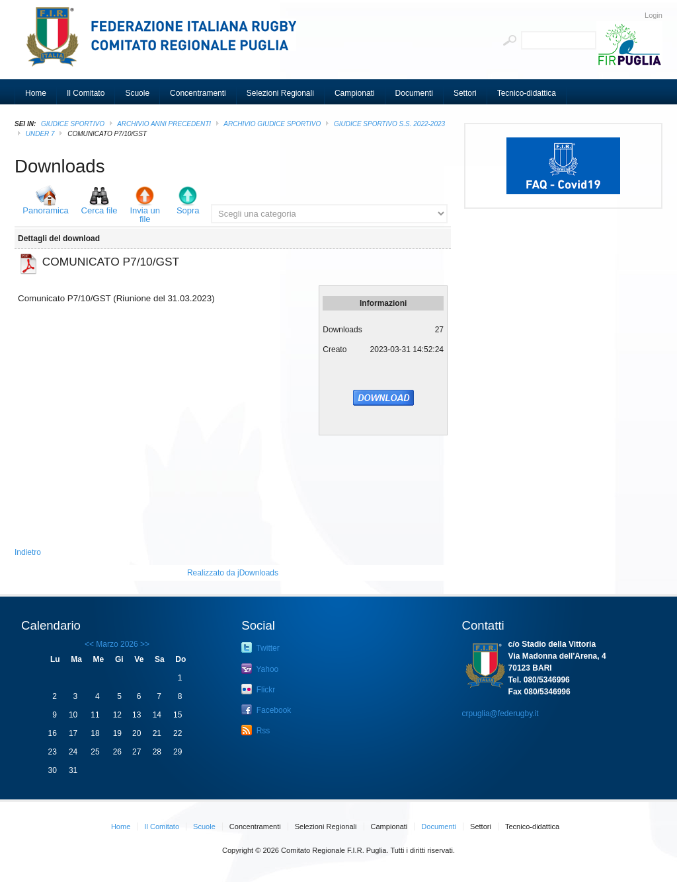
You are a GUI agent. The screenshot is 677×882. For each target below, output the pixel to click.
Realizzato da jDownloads (232, 572)
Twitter (260, 647)
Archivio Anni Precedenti (164, 124)
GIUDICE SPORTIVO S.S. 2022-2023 (389, 124)
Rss (255, 730)
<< (89, 644)
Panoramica (45, 210)
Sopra (188, 210)
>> (143, 644)
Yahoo (259, 668)
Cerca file (99, 210)
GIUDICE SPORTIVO (72, 124)
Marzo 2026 (117, 644)
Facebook (266, 709)
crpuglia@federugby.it (500, 713)
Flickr (258, 689)
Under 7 (40, 133)
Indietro (28, 552)
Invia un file (145, 214)
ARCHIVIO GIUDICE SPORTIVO (272, 124)
